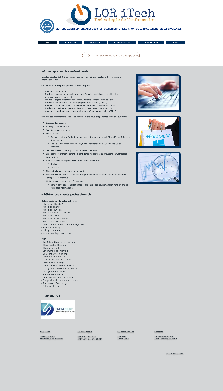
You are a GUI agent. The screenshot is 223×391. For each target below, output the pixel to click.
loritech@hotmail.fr (169, 338)
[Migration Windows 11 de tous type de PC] (111, 55)
